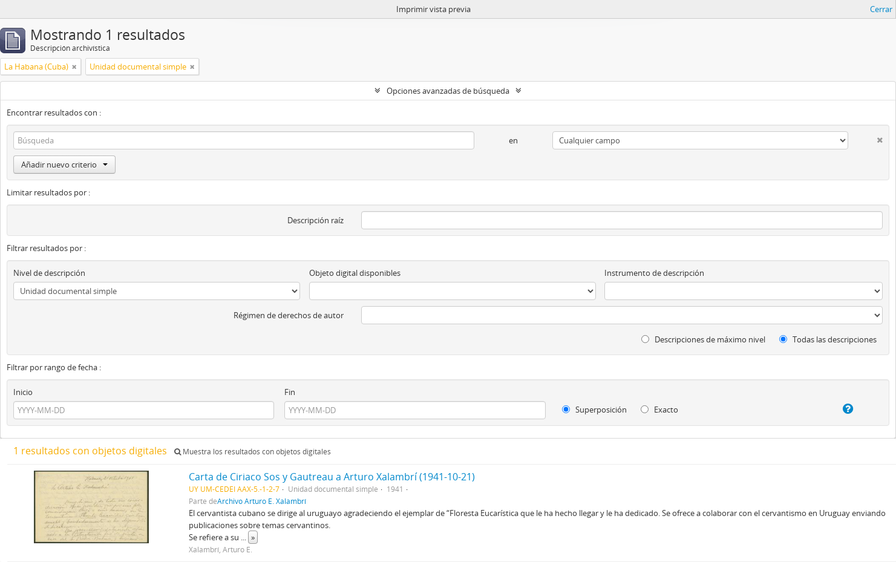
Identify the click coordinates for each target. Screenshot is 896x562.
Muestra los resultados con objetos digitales (252, 451)
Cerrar (881, 9)
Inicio (23, 392)
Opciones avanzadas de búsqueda (448, 90)
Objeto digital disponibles (355, 272)
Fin (289, 392)
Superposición (594, 409)
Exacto (659, 409)
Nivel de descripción (49, 272)
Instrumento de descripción (654, 272)
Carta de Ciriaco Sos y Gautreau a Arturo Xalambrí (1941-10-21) (332, 476)
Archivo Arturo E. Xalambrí (261, 501)
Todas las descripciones (828, 339)
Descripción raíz (315, 220)
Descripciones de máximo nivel (703, 339)
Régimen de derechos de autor (289, 315)
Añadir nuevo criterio (64, 164)
